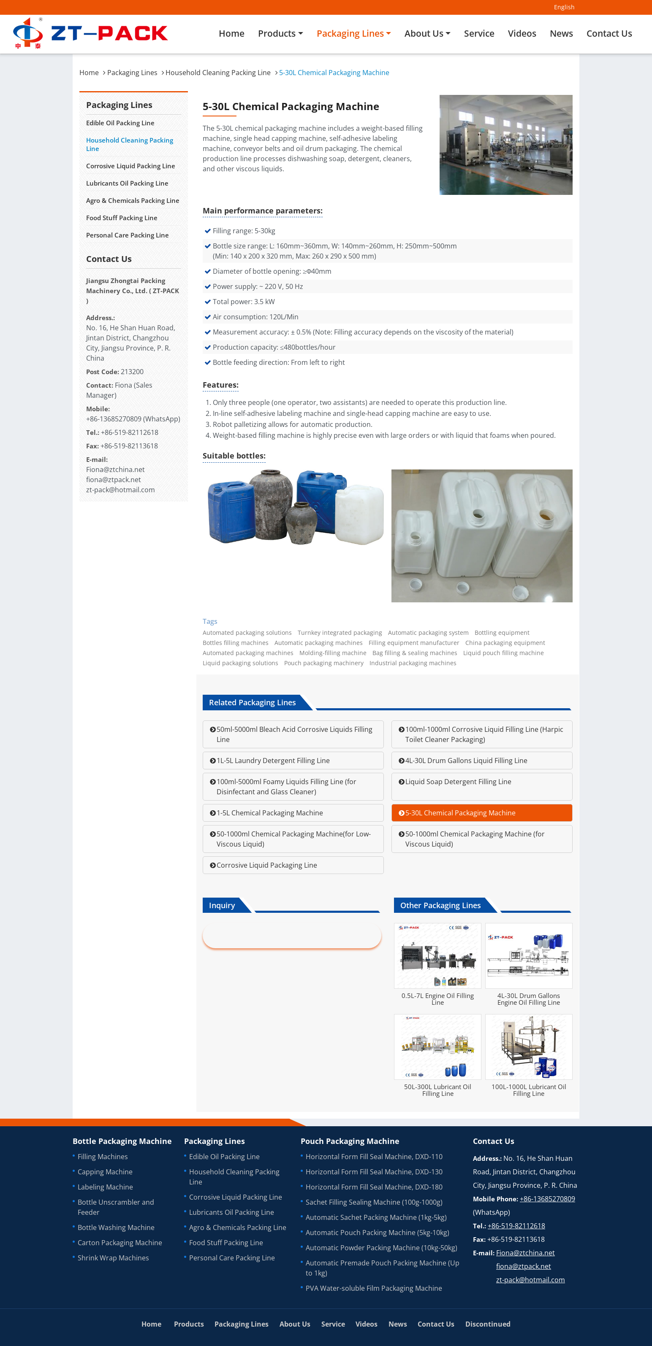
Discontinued (488, 1324)
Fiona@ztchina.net (115, 469)
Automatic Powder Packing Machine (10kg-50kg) (381, 1247)
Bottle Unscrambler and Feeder (116, 1207)
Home (231, 33)
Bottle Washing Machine (116, 1227)
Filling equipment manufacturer (414, 642)
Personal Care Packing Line (127, 235)
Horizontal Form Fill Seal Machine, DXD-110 (374, 1156)
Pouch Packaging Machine (350, 1141)
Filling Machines (103, 1156)
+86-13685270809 (113, 418)
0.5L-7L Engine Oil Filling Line (438, 998)
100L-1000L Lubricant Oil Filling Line (529, 1090)
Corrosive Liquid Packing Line (130, 166)
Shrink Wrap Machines (113, 1257)
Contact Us (609, 33)
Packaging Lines (132, 72)
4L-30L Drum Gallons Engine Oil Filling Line (528, 998)
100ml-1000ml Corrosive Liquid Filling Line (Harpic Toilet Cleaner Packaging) (484, 734)
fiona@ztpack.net (113, 479)
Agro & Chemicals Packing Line (132, 200)
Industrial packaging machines (412, 663)
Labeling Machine (105, 1187)
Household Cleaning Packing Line (218, 72)
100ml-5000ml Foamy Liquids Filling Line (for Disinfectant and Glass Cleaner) (286, 786)
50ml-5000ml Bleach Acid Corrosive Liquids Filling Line (294, 734)
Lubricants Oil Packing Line (127, 183)
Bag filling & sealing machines (414, 653)
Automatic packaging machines (318, 642)
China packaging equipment (505, 642)
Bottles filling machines (236, 642)
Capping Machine (105, 1171)
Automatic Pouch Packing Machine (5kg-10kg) (377, 1232)
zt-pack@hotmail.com (120, 489)
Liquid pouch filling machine (503, 653)
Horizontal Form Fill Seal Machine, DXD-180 (374, 1187)
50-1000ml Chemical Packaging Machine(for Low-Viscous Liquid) (294, 839)
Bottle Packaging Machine (122, 1141)
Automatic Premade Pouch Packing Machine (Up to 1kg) (382, 1268)
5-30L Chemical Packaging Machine (460, 812)
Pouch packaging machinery (324, 663)
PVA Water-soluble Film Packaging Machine (374, 1288)
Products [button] (277, 33)
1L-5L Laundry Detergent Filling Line (273, 760)
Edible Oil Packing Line (120, 123)
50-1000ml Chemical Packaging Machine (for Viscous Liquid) (475, 839)
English (564, 7)
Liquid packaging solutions (240, 663)
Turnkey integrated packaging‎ (340, 632)
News (561, 33)
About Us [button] (424, 33)
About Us (295, 1324)
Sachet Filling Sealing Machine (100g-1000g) (374, 1202)
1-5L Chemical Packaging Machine (270, 812)
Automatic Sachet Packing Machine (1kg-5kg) (376, 1217)
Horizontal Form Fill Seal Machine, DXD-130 (374, 1171)
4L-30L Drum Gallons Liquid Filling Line (466, 760)
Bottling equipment (502, 632)
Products (189, 1324)
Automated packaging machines (248, 653)
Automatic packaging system (428, 632)
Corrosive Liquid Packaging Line (267, 865)
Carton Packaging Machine (120, 1242)
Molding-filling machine (333, 653)
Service (479, 33)
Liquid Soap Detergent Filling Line (458, 781)
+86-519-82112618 (129, 432)
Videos (522, 33)
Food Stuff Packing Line (122, 217)
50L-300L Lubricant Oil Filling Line (437, 1090)
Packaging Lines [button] (350, 33)
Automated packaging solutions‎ (247, 632)
